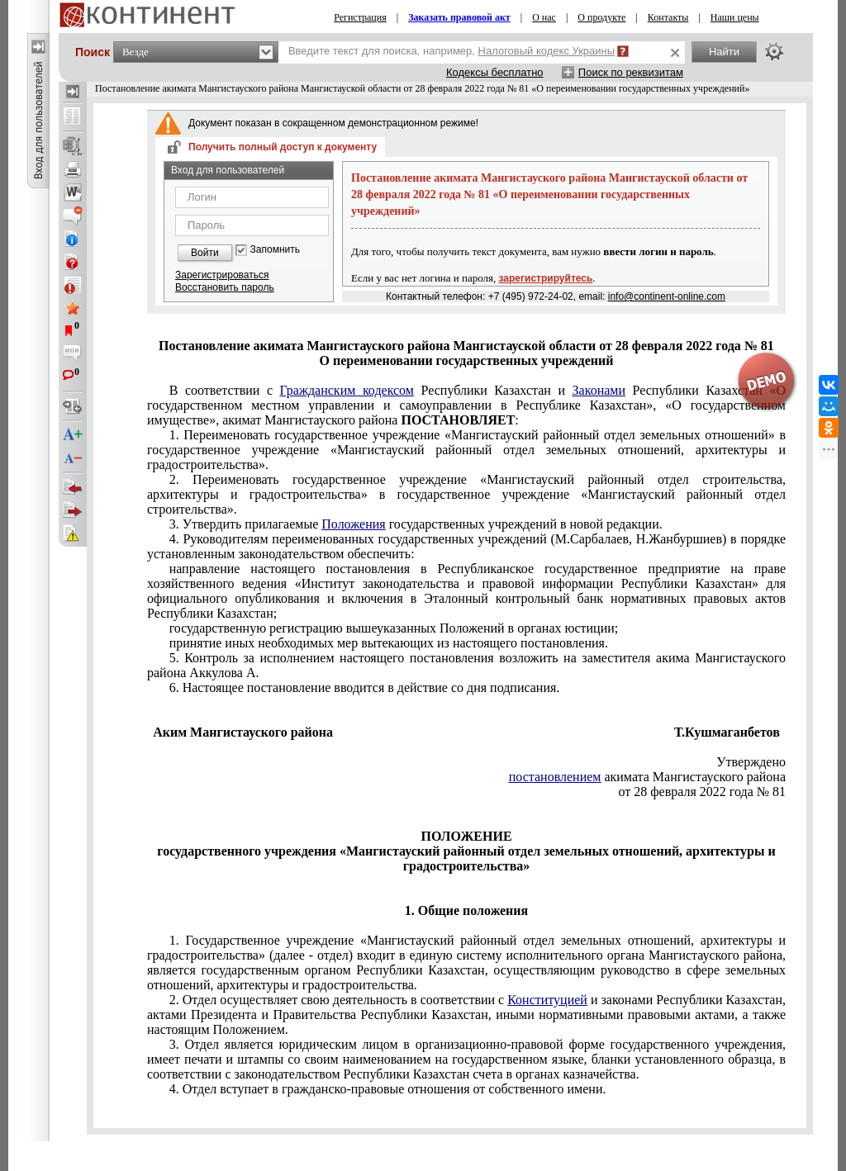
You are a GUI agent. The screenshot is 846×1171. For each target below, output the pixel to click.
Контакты (668, 17)
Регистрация (360, 17)
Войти (205, 252)
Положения (353, 524)
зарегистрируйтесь (546, 278)
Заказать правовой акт (459, 17)
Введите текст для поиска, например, (451, 51)
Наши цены (735, 17)
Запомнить (275, 249)
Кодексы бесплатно (495, 72)
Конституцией (547, 1000)
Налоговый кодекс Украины (546, 51)
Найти (724, 51)
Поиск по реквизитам (630, 72)
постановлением (555, 777)
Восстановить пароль (224, 287)
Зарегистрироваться (222, 275)
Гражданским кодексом (347, 390)
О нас (544, 17)
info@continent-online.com (666, 296)
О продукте (601, 17)
